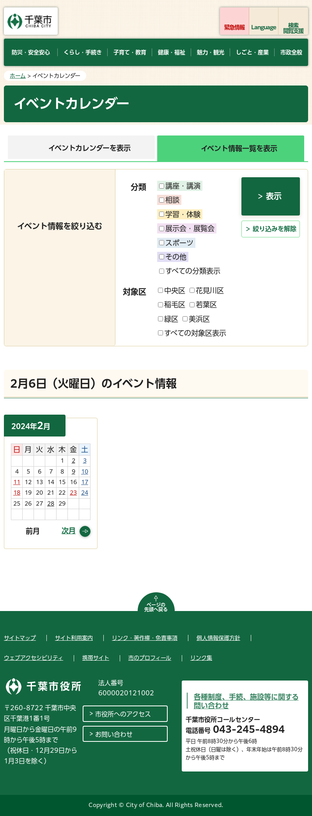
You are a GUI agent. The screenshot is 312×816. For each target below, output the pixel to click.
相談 (169, 199)
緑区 (168, 318)
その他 (172, 256)
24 (84, 492)
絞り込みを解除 (274, 229)
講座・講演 (179, 185)
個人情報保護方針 (218, 638)
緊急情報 (234, 27)
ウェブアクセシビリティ (33, 658)
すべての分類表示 (189, 270)
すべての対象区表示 (192, 333)
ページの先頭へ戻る (156, 607)
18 (16, 492)
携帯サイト (95, 658)
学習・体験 (179, 214)
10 (84, 471)
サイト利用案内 (74, 638)
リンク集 (201, 658)
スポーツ (176, 242)
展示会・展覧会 (186, 228)
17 (84, 482)
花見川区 (207, 290)
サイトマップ (20, 638)
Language (264, 27)
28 (50, 503)
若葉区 (203, 304)
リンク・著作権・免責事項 (144, 638)
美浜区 (196, 318)
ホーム (18, 75)
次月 (69, 530)
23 (73, 492)
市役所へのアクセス (123, 714)
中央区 (171, 290)
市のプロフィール (149, 658)
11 (16, 482)
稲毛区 (171, 304)
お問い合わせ (114, 734)
